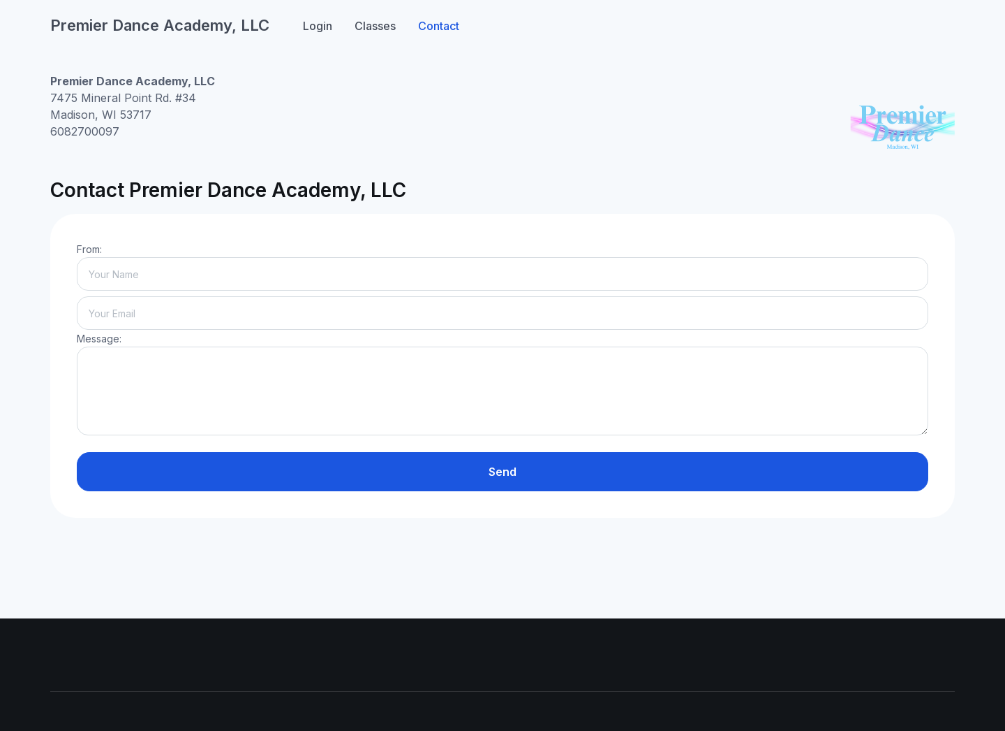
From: (89, 249)
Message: (99, 339)
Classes (375, 26)
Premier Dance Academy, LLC (159, 25)
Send (502, 472)
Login (317, 26)
